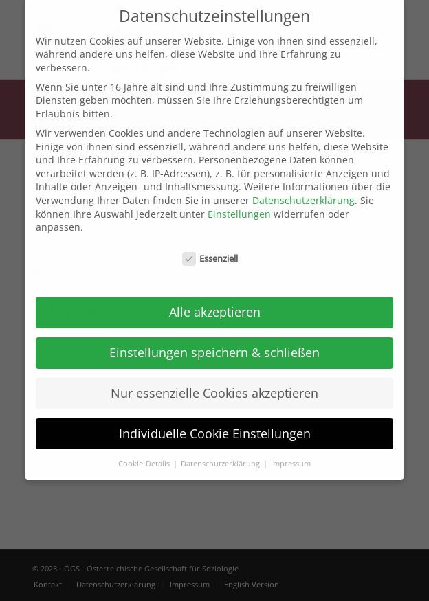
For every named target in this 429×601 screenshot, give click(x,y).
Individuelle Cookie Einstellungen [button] (215, 417)
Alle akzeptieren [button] (215, 295)
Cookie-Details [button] (145, 447)
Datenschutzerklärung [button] (221, 447)
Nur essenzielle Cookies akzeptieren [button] (214, 376)
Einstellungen (239, 197)
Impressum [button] (291, 447)
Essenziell (210, 242)
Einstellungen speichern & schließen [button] (214, 336)
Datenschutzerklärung (303, 183)
